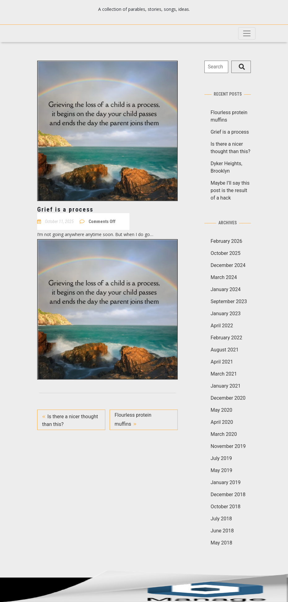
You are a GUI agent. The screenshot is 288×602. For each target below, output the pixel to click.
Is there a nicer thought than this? (70, 420)
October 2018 (225, 507)
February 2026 (226, 241)
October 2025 (225, 253)
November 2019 (228, 446)
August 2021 (224, 350)
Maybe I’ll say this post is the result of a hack (230, 190)
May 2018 (221, 543)
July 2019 (221, 458)
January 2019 (226, 482)
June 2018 (222, 531)
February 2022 (226, 338)
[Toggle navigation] (246, 33)
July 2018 (221, 519)
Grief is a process (230, 132)
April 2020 (222, 422)
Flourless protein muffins (133, 419)
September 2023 (229, 301)
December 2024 (228, 265)
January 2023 (226, 313)
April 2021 (222, 362)
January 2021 (226, 386)
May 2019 (221, 470)
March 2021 (224, 374)
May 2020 (221, 410)
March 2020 (224, 434)
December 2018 (228, 494)
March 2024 (224, 277)
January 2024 (226, 289)
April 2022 (222, 326)
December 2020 (228, 398)
